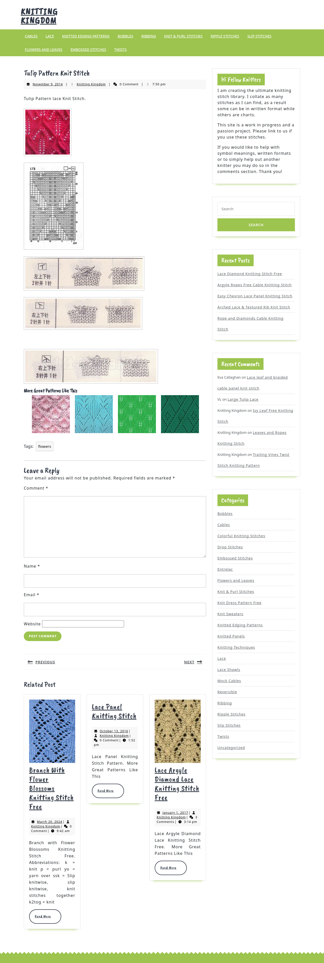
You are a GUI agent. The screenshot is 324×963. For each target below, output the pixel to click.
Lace (50, 36)
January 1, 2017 (175, 813)
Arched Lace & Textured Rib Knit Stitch (253, 307)
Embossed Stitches (88, 49)
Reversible (227, 691)
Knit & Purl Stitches (183, 36)
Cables (31, 36)
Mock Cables (229, 680)
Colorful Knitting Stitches (241, 535)
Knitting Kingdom (39, 16)
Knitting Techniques (236, 647)
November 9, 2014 (48, 84)
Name (32, 566)
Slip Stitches (259, 36)
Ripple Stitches (225, 36)
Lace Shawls (228, 669)
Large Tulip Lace (243, 399)
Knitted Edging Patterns (85, 36)
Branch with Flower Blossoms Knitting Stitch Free (51, 788)
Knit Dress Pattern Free (239, 602)
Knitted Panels (231, 636)
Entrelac (225, 569)
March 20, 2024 (49, 822)
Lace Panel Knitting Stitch (114, 711)
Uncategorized (231, 747)
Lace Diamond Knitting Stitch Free (249, 273)
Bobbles (125, 36)
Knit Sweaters (230, 613)
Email (31, 595)
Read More (45, 916)
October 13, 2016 (114, 731)
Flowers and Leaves (43, 49)
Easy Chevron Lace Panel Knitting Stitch (255, 296)
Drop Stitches (230, 547)
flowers (44, 446)
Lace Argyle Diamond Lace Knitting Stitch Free (177, 783)
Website (32, 624)
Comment (36, 488)
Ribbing (148, 36)
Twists (120, 49)
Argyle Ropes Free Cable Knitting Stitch (254, 284)
